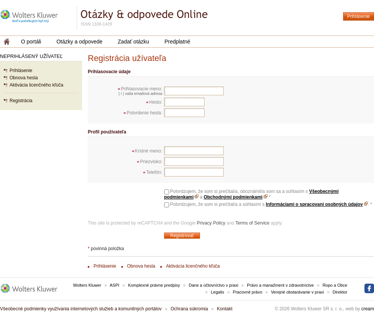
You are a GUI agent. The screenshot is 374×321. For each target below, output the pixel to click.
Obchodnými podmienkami (233, 197)
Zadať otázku (133, 42)
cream (367, 308)
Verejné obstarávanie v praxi (297, 292)
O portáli (31, 42)
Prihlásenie (358, 16)
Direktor (339, 292)
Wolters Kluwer (87, 285)
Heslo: (155, 102)
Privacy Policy (211, 223)
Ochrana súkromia (189, 308)
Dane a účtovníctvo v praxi (214, 285)
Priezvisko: (151, 161)
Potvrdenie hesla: (144, 113)
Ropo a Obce (334, 285)
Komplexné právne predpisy (154, 285)
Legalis (217, 292)
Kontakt (224, 308)
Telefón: (154, 172)
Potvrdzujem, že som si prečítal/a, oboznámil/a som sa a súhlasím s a (251, 194)
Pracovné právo (247, 292)
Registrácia (21, 100)
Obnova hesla (24, 77)
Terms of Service (252, 223)
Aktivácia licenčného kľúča (36, 85)
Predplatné (177, 42)
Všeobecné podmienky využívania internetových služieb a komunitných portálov (81, 308)
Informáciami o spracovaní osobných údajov (314, 204)
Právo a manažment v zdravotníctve (280, 285)
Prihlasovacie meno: (141, 88)
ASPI (114, 285)
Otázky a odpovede (79, 42)
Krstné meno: (148, 151)
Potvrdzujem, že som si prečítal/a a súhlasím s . (271, 204)
